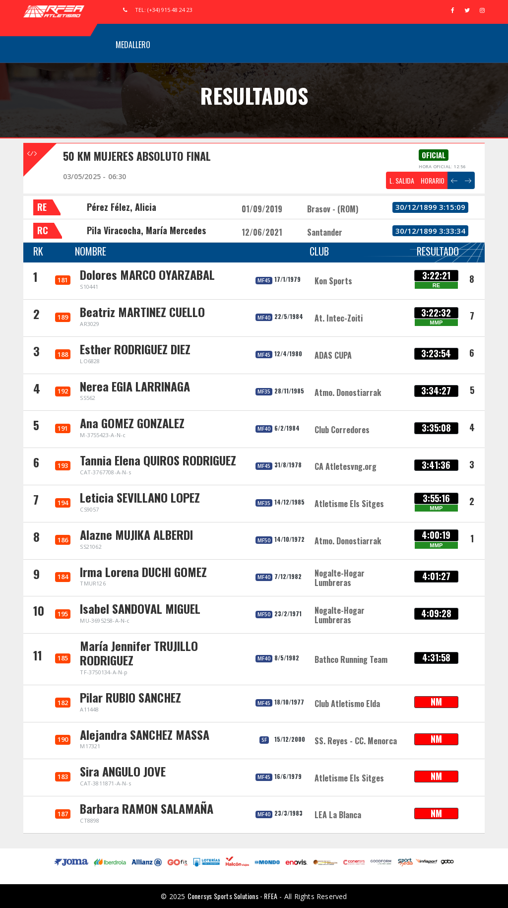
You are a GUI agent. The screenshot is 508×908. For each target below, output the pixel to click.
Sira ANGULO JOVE (123, 771)
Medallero (133, 45)
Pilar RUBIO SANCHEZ (130, 697)
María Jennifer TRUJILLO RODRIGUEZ (139, 653)
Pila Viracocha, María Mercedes (146, 230)
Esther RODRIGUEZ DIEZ (135, 349)
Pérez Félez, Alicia (121, 206)
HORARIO (432, 180)
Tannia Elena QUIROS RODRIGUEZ (158, 460)
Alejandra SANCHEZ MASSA (144, 734)
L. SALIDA (401, 180)
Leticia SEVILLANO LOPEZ (140, 497)
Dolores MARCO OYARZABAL (147, 274)
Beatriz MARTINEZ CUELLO (142, 312)
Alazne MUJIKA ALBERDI (136, 534)
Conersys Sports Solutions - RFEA (232, 896)
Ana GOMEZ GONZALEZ (132, 423)
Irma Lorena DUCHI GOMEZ (143, 572)
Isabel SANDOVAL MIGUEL (140, 608)
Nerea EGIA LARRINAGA (135, 386)
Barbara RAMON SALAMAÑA (146, 808)
